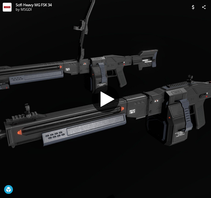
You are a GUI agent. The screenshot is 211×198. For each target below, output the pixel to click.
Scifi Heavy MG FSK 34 (34, 4)
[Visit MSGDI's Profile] (7, 7)
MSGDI (26, 9)
